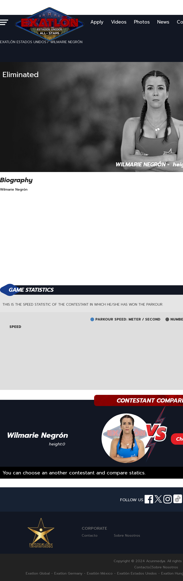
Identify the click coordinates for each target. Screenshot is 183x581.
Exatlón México (100, 573)
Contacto (90, 535)
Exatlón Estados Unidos (137, 573)
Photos (142, 22)
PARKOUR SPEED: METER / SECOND (127, 319)
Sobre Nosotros (127, 535)
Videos (119, 22)
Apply (97, 22)
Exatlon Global (38, 573)
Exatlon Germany (68, 573)
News (163, 22)
